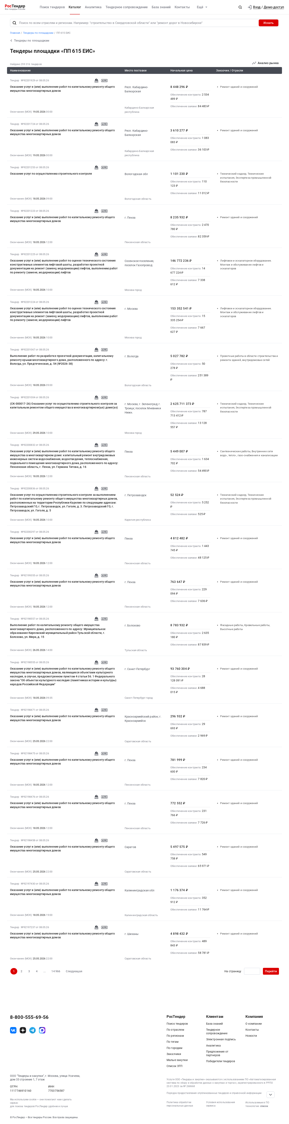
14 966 (55, 971)
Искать (269, 23)
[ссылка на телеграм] (32, 1030)
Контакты (182, 7)
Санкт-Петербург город (139, 697)
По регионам (175, 1035)
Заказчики (174, 1054)
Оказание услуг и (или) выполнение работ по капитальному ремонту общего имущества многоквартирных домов (62, 88)
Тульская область (136, 650)
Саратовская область (138, 741)
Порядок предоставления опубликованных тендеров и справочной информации (214, 1093)
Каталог (75, 7)
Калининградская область (141, 915)
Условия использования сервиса (220, 1104)
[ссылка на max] (42, 1030)
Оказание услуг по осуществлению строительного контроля (51, 173)
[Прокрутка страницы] (271, 1094)
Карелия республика (138, 519)
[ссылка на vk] (13, 1030)
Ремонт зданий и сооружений (239, 86)
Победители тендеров (220, 1061)
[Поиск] (14, 23)
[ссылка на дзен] (23, 1030)
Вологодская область (138, 198)
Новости (251, 1035)
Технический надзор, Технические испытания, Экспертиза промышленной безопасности (245, 177)
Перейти (271, 971)
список (264, 1106)
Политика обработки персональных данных (180, 1104)
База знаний (161, 7)
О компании (253, 1023)
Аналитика (93, 7)
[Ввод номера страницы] (252, 971)
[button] (240, 7)
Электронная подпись (221, 1039)
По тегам (172, 1041)
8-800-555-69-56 (29, 1017)
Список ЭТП (175, 1066)
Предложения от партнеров (217, 1053)
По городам (174, 1048)
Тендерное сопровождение (127, 7)
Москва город (133, 289)
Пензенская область (138, 242)
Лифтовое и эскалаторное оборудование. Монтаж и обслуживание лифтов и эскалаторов (246, 264)
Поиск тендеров (52, 7)
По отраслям (175, 1029)
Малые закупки (177, 1060)
